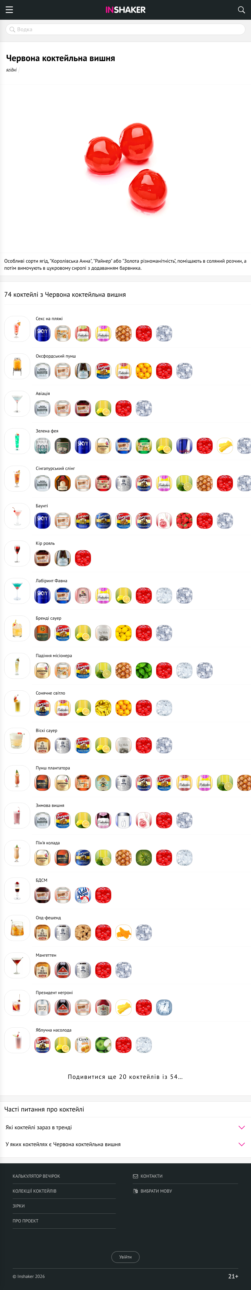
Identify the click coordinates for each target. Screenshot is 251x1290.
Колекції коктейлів (35, 1191)
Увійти (125, 1257)
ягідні (11, 69)
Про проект (26, 1221)
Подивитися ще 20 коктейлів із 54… (125, 1077)
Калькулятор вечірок (36, 1176)
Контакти (148, 1176)
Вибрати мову (152, 1191)
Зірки (19, 1206)
